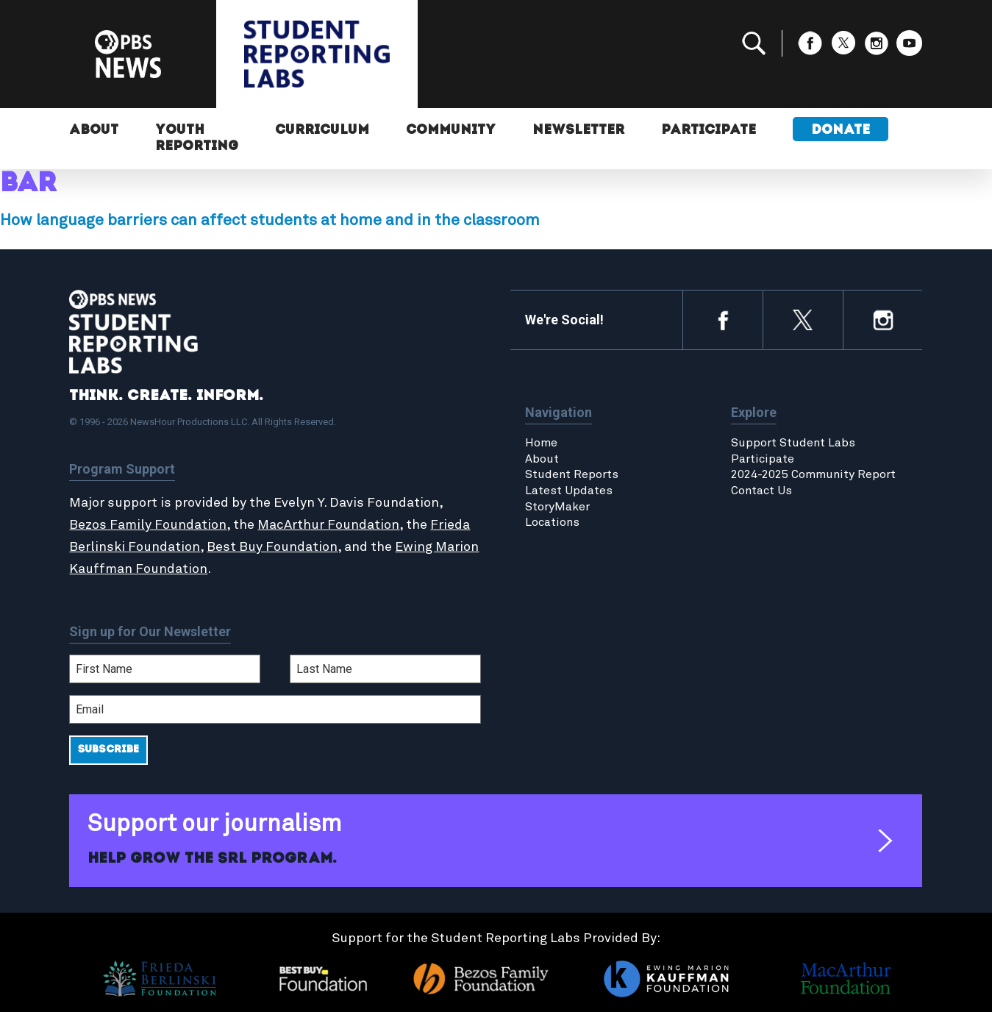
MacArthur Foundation (328, 525)
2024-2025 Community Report (813, 474)
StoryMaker (557, 507)
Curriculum (322, 131)
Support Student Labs (793, 443)
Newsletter (578, 131)
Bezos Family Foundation (147, 525)
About (93, 131)
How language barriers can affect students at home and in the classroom (270, 221)
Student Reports (571, 474)
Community (451, 131)
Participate (708, 131)
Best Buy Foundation (272, 547)
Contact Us (761, 490)
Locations (552, 522)
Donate (840, 131)
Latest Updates (569, 490)
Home (541, 443)
